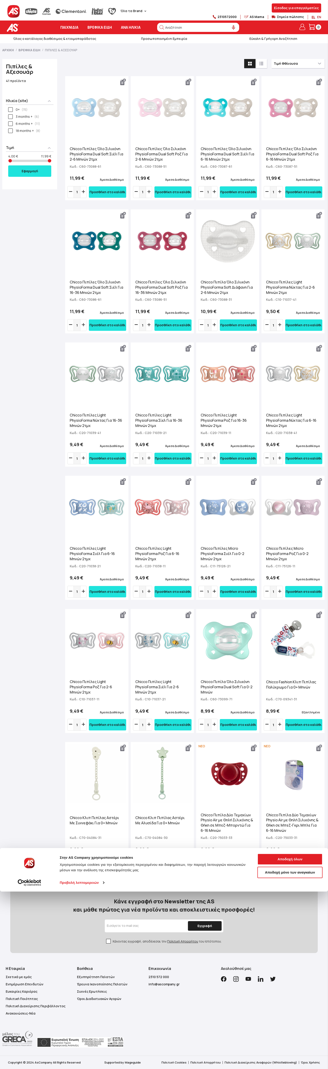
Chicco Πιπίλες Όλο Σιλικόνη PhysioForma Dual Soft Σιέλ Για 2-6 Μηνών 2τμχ (96, 154)
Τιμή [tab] (10, 147)
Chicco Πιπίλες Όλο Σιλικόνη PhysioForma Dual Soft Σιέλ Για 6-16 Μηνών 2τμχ (227, 154)
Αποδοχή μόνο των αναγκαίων (290, 1049)
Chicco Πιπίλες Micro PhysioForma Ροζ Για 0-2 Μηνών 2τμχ (287, 553)
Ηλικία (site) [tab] (17, 100)
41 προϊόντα (16, 81)
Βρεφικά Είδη (29, 50)
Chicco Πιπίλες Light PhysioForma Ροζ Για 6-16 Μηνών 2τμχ (157, 553)
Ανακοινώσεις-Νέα (21, 1013)
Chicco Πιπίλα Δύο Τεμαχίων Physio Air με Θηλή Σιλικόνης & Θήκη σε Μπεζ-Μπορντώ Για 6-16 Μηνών (227, 822)
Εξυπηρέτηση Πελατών (96, 977)
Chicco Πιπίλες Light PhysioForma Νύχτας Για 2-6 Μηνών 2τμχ (290, 287)
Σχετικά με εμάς (19, 977)
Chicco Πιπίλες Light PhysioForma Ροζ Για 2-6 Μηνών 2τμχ (91, 687)
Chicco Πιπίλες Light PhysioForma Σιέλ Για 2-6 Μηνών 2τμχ (157, 687)
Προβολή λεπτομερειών (79, 1060)
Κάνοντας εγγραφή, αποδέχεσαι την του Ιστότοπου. (167, 941)
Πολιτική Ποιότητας (22, 999)
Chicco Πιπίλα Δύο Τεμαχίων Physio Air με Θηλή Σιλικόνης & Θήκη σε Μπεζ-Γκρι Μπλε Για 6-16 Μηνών (292, 822)
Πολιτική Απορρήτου (182, 941)
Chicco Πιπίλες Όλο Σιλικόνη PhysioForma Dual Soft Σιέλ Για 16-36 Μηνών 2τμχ (96, 287)
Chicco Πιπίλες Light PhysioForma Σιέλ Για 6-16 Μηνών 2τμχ (92, 553)
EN (319, 17)
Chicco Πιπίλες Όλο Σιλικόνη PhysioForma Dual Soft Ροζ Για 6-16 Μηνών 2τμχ (292, 154)
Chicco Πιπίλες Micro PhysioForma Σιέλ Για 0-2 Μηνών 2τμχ (222, 553)
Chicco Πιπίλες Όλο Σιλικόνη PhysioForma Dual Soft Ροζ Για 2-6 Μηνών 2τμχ (161, 154)
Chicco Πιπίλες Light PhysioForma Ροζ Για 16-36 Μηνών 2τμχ (224, 420)
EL (313, 17)
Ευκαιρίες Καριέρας (21, 991)
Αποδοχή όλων (289, 1036)
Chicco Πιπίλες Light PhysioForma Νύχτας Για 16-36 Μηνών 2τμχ (96, 420)
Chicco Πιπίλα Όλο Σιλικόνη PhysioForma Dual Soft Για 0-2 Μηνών (226, 687)
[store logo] (27, 28)
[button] (123, 82)
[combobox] (198, 27)
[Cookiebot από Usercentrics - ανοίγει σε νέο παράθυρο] (29, 1060)
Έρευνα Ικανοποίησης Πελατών (102, 984)
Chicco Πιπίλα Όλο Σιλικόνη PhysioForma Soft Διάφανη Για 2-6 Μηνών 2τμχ (227, 287)
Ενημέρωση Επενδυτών (25, 984)
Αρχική (8, 50)
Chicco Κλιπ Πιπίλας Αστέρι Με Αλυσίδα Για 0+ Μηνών (160, 820)
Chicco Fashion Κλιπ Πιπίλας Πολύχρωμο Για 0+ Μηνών (291, 684)
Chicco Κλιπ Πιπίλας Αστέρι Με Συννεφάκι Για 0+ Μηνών (94, 820)
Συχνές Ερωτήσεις (92, 991)
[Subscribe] (203, 926)
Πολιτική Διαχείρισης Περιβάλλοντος (35, 1006)
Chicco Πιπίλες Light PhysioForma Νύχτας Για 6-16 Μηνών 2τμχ (291, 420)
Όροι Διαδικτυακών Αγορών (99, 999)
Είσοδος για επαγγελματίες (296, 8)
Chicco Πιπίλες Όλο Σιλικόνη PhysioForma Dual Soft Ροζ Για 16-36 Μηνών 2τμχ (161, 287)
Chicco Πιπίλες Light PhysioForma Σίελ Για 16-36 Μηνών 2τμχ (158, 420)
